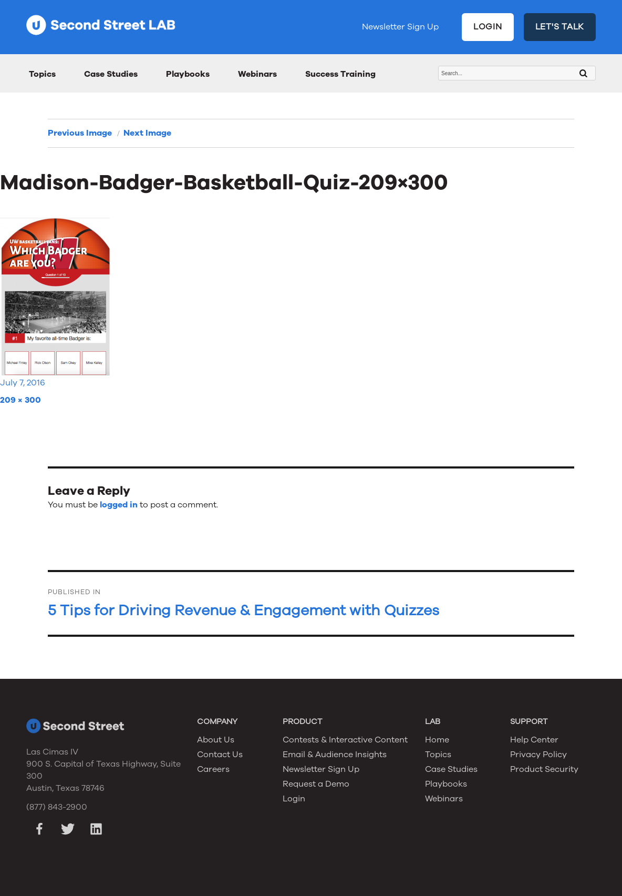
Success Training (340, 74)
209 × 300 (20, 400)
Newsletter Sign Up (400, 27)
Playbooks (188, 74)
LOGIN (487, 27)
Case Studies (111, 74)
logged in (119, 505)
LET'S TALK (560, 27)
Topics (42, 74)
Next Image (147, 133)
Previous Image (80, 133)
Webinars (257, 74)
